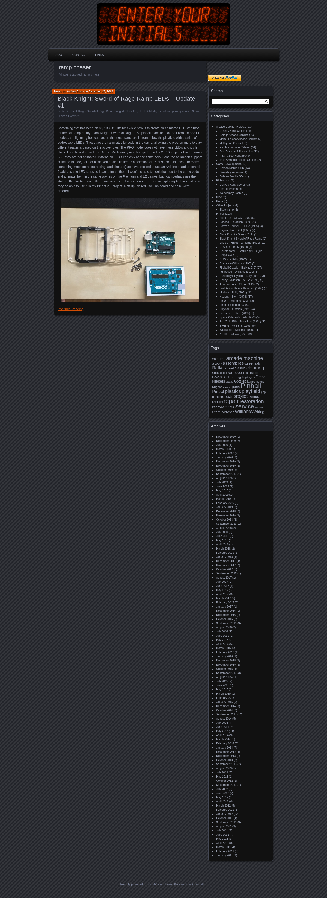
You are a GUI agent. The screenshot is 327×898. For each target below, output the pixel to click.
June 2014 (222, 726)
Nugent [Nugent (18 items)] (217, 387)
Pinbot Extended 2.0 (232, 305)
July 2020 (222, 445)
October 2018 (224, 519)
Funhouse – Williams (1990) (237, 271)
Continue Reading (70, 309)
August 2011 (224, 826)
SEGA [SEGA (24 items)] (230, 407)
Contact (79, 54)
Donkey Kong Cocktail (233, 130)
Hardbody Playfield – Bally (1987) (240, 276)
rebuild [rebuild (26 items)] (217, 402)
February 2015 (225, 697)
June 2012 (222, 793)
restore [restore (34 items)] (218, 407)
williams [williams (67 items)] (244, 411)
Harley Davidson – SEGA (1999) (239, 280)
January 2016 (224, 656)
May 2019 (222, 490)
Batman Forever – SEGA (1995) (239, 226)
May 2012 (222, 797)
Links (99, 54)
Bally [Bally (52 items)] (217, 367)
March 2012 (223, 805)
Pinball (162, 111)
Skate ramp (227, 209)
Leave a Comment (69, 116)
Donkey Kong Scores (233, 184)
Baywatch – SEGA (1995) (235, 230)
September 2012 (226, 785)
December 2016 (226, 610)
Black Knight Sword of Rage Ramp (92, 111)
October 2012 (224, 780)
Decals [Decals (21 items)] (217, 377)
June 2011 (222, 834)
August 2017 (224, 577)
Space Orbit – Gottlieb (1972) (238, 317)
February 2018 (225, 552)
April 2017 (222, 594)
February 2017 (225, 602)
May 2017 (222, 590)
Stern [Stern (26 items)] (216, 412)
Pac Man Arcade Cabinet (235, 147)
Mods (152, 111)
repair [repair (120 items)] (231, 401)
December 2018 (226, 511)
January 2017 (224, 606)
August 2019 (224, 478)
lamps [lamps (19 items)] (251, 381)
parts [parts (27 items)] (236, 387)
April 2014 (222, 735)
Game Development (228, 164)
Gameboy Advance (231, 172)
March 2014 (223, 739)
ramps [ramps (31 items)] (253, 396)
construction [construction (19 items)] (251, 372)
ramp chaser (182, 111)
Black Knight (133, 111)
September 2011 (226, 822)
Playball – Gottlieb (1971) (235, 309)
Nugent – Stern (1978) (233, 296)
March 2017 (223, 598)
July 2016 (222, 631)
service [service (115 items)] (244, 406)
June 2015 (222, 685)
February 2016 (225, 652)
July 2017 (222, 581)
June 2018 (222, 536)
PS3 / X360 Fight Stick (233, 155)
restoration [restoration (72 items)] (252, 401)
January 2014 (224, 747)
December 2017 (226, 561)
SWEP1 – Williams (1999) (235, 325)
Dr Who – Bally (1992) (233, 259)
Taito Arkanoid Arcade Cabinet (238, 159)
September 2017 (226, 573)
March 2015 (223, 693)
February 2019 (225, 503)
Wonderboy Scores (231, 193)
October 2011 (224, 818)
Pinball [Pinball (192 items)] (251, 385)
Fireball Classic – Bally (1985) (238, 267)
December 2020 (226, 436)
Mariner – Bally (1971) (233, 292)
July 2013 (222, 772)
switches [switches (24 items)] (228, 412)
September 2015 (226, 673)
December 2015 (226, 660)
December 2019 (226, 461)
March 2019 (223, 498)
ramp (170, 111)
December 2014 (226, 706)
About (59, 54)
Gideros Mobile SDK (232, 176)
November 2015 (226, 664)
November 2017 (226, 565)
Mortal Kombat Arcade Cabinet (238, 139)
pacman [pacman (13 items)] (227, 387)
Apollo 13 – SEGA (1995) (235, 217)
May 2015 (222, 689)
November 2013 (226, 756)
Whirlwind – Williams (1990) (237, 329)
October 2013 (224, 760)
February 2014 (225, 743)
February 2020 (225, 453)
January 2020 (224, 457)
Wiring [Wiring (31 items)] (258, 412)
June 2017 (222, 586)
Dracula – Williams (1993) (235, 263)
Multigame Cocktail (231, 143)
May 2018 (222, 540)
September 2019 (226, 474)
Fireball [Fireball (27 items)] (261, 377)
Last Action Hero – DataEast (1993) (241, 288)
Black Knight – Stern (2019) (236, 234)
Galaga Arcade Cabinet (234, 135)
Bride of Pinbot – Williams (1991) (240, 242)
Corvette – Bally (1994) (234, 247)
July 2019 (222, 482)
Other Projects (225, 205)
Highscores (223, 180)
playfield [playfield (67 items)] (251, 391)
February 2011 (225, 851)
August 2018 (224, 527)
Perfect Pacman (229, 188)
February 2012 (225, 809)
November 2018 (226, 515)
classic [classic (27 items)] (240, 368)
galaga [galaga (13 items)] (229, 381)
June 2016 (222, 635)
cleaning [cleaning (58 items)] (255, 367)
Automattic (199, 884)
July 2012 (222, 789)
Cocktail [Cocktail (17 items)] (217, 372)
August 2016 (224, 627)
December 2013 (226, 751)
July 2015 (222, 681)
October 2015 (224, 668)
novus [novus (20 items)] (260, 381)
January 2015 (224, 702)
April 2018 (222, 544)
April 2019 (222, 494)
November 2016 (226, 615)
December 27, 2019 (101, 91)
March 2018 (223, 548)
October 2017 (224, 569)
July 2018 (222, 532)
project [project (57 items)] (240, 396)
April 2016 (222, 644)
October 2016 (224, 619)
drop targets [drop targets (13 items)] (248, 377)
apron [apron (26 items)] (221, 359)
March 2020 (223, 449)
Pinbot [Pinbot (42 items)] (218, 391)
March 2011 (223, 847)
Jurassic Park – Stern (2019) (237, 284)
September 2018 (226, 523)
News (219, 201)
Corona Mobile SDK (232, 168)
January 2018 (224, 557)
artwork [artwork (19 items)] (217, 363)
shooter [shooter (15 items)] (259, 407)
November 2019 (226, 465)
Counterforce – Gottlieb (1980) (238, 251)
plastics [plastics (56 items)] (233, 391)
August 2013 (224, 768)
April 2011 (222, 843)
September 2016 (226, 623)
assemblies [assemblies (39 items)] (233, 363)
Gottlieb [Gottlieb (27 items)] (240, 381)
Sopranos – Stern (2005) (235, 313)
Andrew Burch (75, 91)
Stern (195, 111)
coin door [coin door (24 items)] (235, 372)
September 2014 (226, 714)
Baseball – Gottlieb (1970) (236, 222)
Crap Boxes (227, 255)
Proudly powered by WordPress (141, 884)
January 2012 (224, 814)
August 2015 (224, 677)
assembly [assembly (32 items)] (252, 363)
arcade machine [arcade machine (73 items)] (244, 358)
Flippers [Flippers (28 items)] (218, 381)
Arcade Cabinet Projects (231, 126)
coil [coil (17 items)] (225, 372)
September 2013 (226, 764)
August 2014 (224, 718)
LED (145, 111)
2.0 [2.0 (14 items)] (214, 359)
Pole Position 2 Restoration (236, 151)
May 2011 (222, 838)
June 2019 (222, 486)
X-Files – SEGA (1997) (233, 334)
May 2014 (222, 731)
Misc (219, 197)
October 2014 (224, 710)
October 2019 (224, 469)
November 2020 (226, 440)
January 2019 (224, 507)
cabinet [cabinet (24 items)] (228, 368)
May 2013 (222, 776)
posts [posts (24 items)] (228, 396)
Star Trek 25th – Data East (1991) (240, 321)
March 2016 (223, 648)
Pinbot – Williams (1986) (235, 300)
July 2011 (222, 830)
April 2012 (222, 801)
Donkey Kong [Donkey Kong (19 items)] (232, 377)
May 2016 (222, 639)
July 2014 (222, 722)
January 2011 (224, 855)
